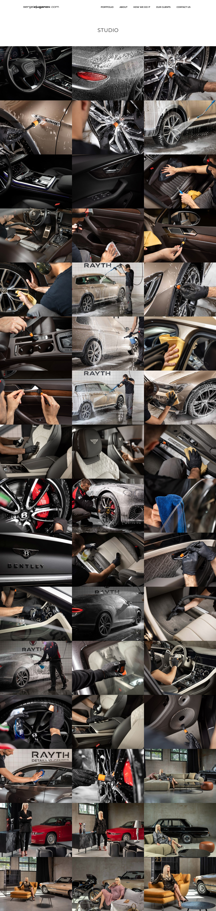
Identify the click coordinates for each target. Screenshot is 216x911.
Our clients (163, 7)
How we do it (141, 7)
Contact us (183, 7)
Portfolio (107, 7)
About (123, 7)
